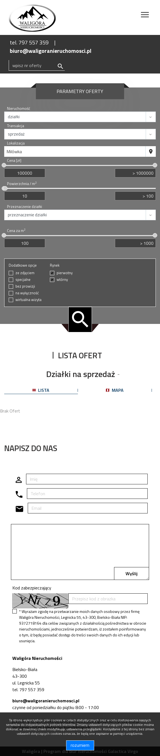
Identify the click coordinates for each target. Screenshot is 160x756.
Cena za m (16, 230)
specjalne (23, 279)
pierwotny (65, 273)
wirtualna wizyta (28, 299)
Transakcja (15, 126)
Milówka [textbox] (14, 151)
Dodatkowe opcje (23, 265)
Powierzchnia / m (21, 183)
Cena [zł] (14, 160)
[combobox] (75, 151)
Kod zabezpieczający (31, 587)
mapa (115, 390)
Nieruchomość (18, 108)
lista (41, 390)
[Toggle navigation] (145, 15)
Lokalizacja (16, 143)
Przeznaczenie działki (24, 206)
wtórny (62, 279)
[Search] (37, 65)
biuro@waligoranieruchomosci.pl (50, 50)
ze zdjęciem (24, 273)
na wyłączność (27, 293)
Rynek (54, 265)
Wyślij (132, 573)
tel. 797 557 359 (29, 42)
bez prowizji (25, 286)
